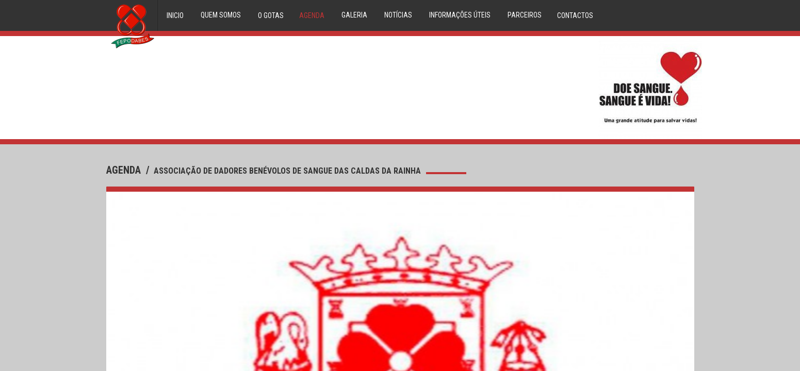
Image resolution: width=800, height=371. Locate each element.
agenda (124, 170)
